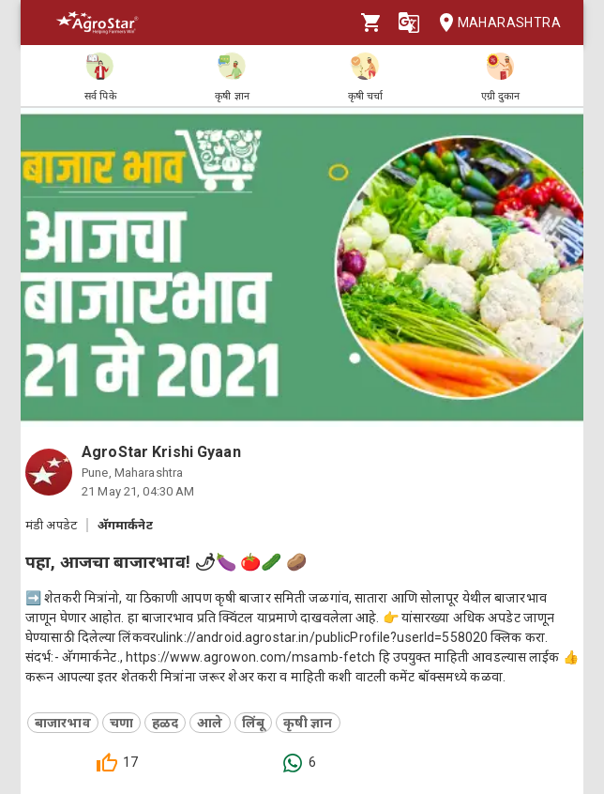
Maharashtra (494, 23)
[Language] (409, 22)
